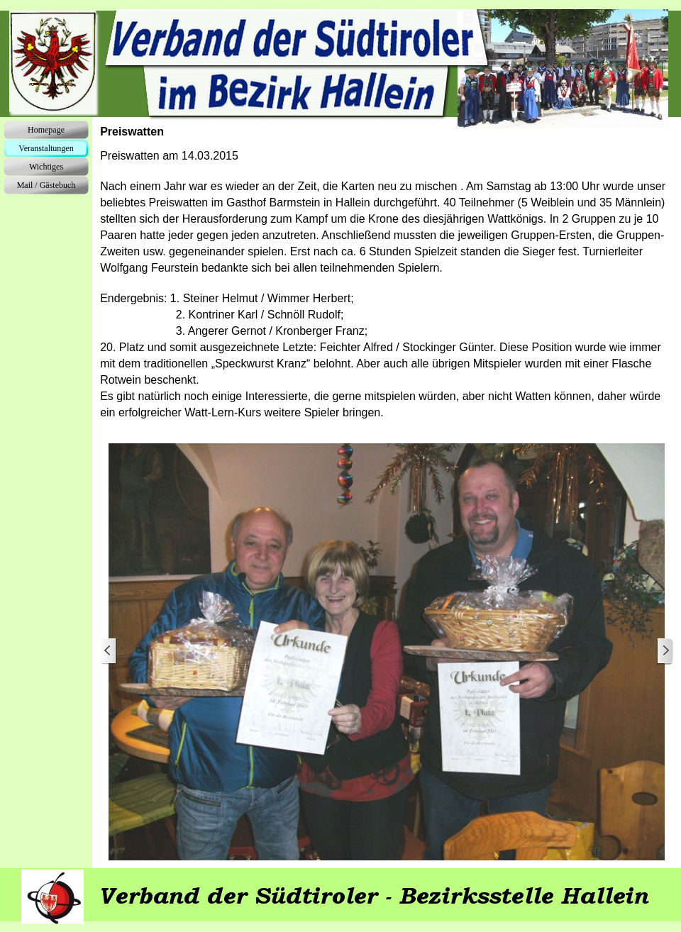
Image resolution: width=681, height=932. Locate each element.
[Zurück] (108, 651)
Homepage (46, 130)
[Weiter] (664, 651)
